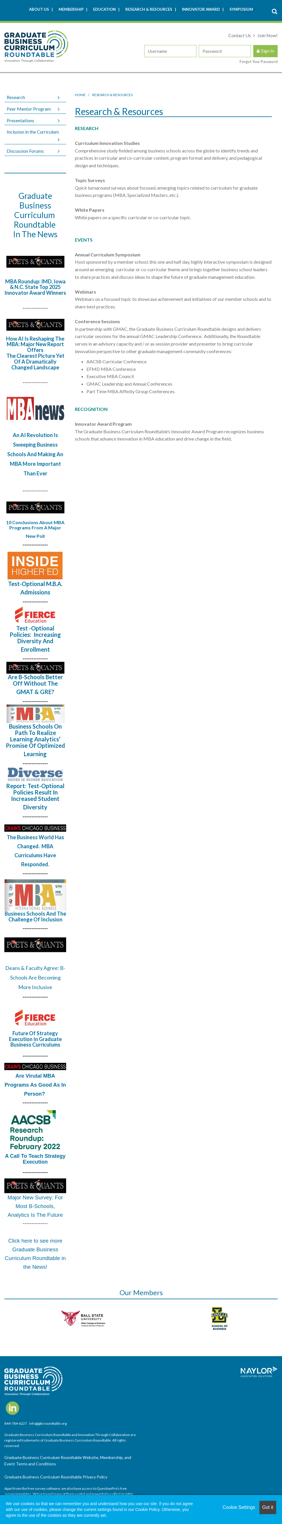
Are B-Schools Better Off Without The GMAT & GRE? (35, 684)
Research (16, 97)
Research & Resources (149, 9)
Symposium (241, 9)
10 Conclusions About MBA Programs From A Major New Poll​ (35, 529)
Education (105, 9)
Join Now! (267, 35)
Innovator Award (201, 9)
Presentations (20, 120)
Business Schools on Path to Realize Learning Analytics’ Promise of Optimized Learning (35, 740)
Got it (267, 1507)
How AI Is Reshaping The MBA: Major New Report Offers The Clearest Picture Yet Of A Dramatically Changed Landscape (35, 353)
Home (80, 95)
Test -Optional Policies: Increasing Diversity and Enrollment (35, 639)
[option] (72, 1318)
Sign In (267, 50)
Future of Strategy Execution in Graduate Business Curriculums (35, 1039)
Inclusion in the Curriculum (33, 131)
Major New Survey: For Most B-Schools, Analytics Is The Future (35, 1206)
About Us (39, 9)
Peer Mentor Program (29, 109)
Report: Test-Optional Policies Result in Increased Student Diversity (35, 796)
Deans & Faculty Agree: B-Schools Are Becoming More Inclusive (35, 977)
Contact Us (240, 35)
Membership (71, 9)
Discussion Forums (25, 151)
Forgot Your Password (259, 61)
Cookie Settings (239, 1507)
